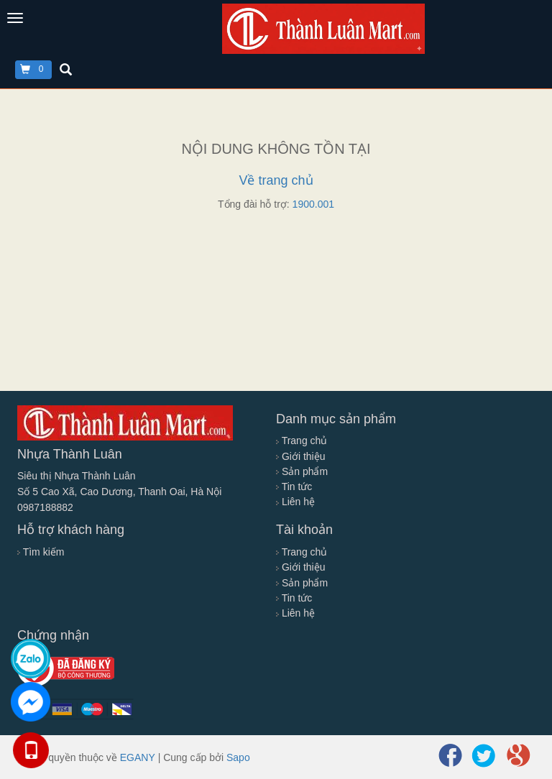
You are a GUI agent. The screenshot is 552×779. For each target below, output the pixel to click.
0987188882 (45, 507)
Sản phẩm (302, 471)
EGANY (137, 757)
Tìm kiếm (40, 552)
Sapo (238, 757)
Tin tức (294, 486)
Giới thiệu (300, 456)
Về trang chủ (276, 180)
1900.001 (313, 204)
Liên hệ (295, 501)
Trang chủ (301, 440)
